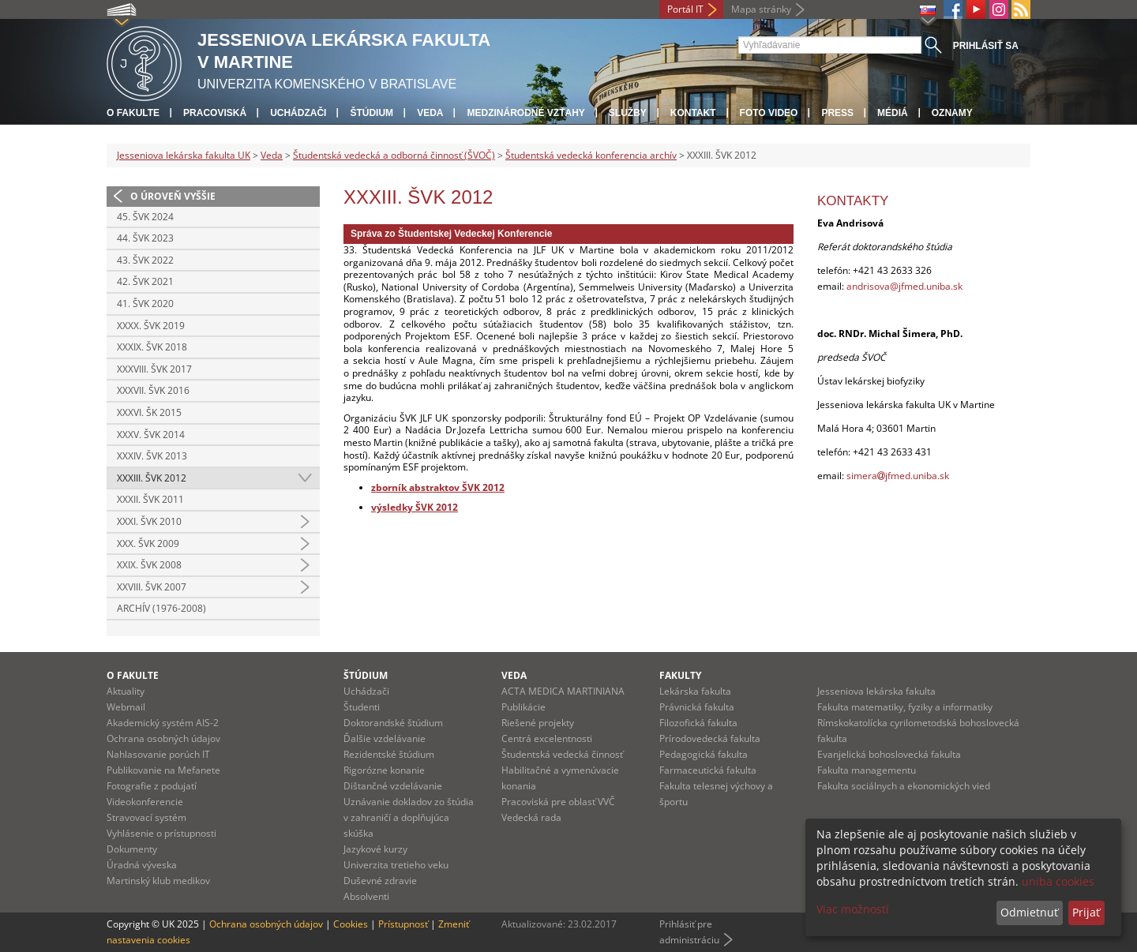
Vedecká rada (531, 817)
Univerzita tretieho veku (395, 864)
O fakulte (133, 112)
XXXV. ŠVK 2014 (151, 434)
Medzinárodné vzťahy (525, 112)
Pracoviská (214, 112)
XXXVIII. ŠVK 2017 (154, 369)
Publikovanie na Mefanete (163, 770)
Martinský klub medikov (158, 880)
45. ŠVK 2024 (145, 216)
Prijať (1086, 912)
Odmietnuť (1029, 912)
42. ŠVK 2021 (145, 281)
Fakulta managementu (866, 770)
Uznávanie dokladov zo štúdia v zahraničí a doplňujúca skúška (408, 817)
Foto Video (769, 112)
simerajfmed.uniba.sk (897, 475)
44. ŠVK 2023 (145, 238)
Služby (628, 112)
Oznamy (952, 112)
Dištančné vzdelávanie (392, 786)
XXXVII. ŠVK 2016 (153, 390)
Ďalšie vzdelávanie (384, 738)
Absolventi (366, 896)
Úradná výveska (142, 864)
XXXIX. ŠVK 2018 (152, 347)
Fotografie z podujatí (152, 786)
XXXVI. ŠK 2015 (149, 412)
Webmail (126, 707)
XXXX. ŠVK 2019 (151, 325)
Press (837, 112)
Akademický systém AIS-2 (163, 722)
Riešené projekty (537, 722)
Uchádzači (298, 112)
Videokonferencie (145, 801)
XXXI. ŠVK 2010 (149, 521)
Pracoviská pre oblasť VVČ (558, 801)
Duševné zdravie (380, 880)
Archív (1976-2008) (161, 608)
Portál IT (685, 9)
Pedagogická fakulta (703, 754)
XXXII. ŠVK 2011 (150, 499)
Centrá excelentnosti (546, 738)
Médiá (892, 112)
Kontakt (693, 112)
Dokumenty (132, 849)
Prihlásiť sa (986, 45)
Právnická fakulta (696, 707)
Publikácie (523, 707)
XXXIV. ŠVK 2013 (152, 456)
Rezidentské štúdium (388, 754)
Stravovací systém (146, 817)
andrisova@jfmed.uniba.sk (904, 286)
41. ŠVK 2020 (145, 303)
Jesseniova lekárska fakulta (876, 691)
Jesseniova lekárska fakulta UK (183, 155)
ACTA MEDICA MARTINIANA (563, 691)
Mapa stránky (761, 9)
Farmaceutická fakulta (707, 770)
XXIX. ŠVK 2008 (149, 565)
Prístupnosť (403, 924)
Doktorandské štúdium (393, 722)
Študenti (361, 707)
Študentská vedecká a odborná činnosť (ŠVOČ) (394, 155)
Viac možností (852, 908)
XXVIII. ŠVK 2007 (151, 587)
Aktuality (125, 691)
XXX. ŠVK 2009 (148, 543)
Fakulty (680, 675)
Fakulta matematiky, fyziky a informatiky (905, 707)
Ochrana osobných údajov (163, 738)
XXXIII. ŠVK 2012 (151, 478)
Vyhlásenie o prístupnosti (161, 833)
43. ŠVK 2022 (145, 260)
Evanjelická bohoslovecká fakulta (889, 754)
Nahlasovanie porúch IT (158, 754)
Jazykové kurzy (375, 849)
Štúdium (371, 112)
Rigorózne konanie (384, 770)
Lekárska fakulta (695, 691)
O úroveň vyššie (173, 196)
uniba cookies (1058, 881)
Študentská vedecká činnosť (562, 754)
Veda (430, 112)
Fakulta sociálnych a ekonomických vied (903, 786)
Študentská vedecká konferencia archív (591, 155)
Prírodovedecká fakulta (709, 738)
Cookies (350, 924)
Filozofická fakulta (698, 722)
